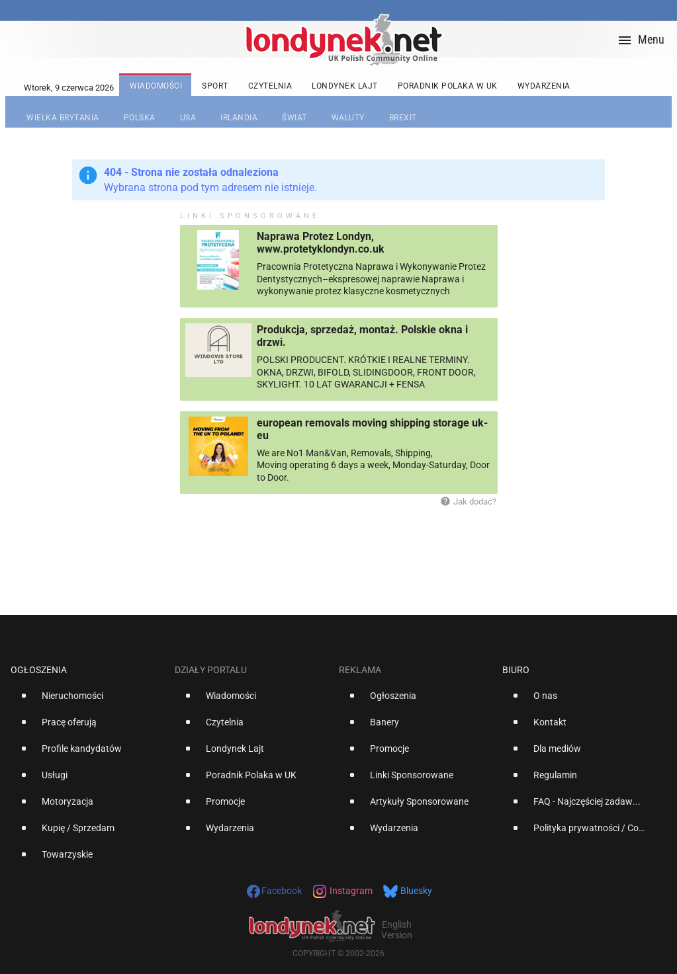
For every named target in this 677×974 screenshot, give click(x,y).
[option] (87, 701)
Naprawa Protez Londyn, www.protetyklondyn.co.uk (320, 242)
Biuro (515, 670)
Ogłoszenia (39, 670)
